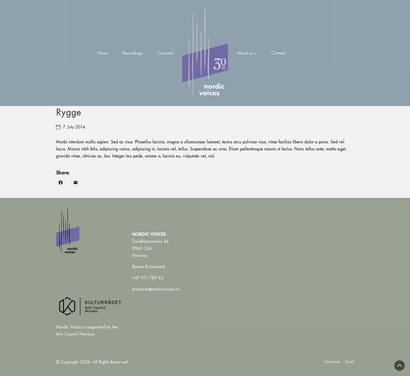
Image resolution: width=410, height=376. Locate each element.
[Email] (76, 182)
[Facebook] (61, 182)
